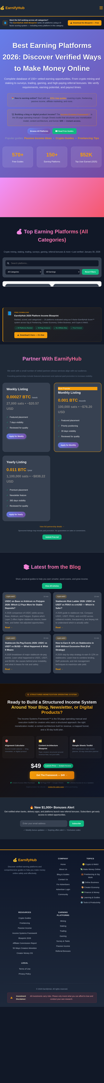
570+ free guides (58, 103)
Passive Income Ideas (38, 142)
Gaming (63, 1012)
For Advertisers (63, 960)
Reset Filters (90, 277)
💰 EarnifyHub (9, 10)
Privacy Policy (25, 1050)
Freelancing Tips (88, 142)
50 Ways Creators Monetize (25, 1024)
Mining (63, 997)
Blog (46, 10)
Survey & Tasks (63, 1017)
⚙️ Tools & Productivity (90, 978)
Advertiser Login (63, 965)
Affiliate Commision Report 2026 (79, 10)
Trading (63, 1007)
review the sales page (56, 863)
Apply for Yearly (16, 591)
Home (25, 10)
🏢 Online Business (90, 958)
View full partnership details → (52, 603)
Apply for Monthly (68, 521)
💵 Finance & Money (90, 968)
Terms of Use (24, 1045)
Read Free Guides (64, 136)
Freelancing (25, 999)
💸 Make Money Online (90, 945)
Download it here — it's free (30, 411)
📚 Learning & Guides (90, 973)
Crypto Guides (65, 142)
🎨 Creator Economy (90, 963)
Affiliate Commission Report (25, 1019)
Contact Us (63, 955)
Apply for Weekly (16, 512)
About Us (63, 945)
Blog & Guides (63, 950)
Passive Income (25, 1004)
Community (63, 970)
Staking (63, 1002)
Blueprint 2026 (56, 10)
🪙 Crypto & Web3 (90, 940)
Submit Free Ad (52, 613)
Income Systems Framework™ (75, 119)
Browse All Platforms (39, 136)
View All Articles (52, 662)
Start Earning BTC (19, 349)
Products (100, 10)
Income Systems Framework (24, 1009)
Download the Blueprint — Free (84, 28)
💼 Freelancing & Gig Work (90, 951)
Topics (36, 10)
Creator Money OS (25, 1029)
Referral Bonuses (63, 1027)
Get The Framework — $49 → (51, 851)
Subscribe (76, 900)
